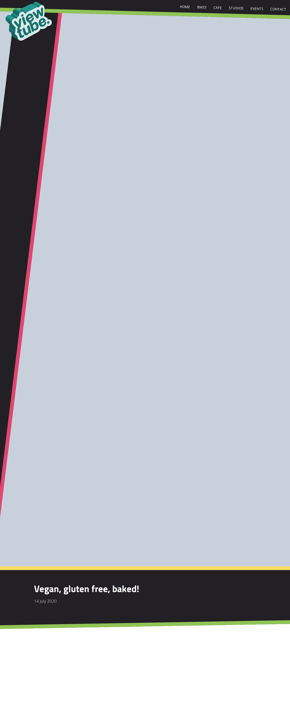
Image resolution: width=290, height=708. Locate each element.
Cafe (217, 8)
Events (256, 9)
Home (185, 7)
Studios (236, 9)
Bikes (202, 8)
